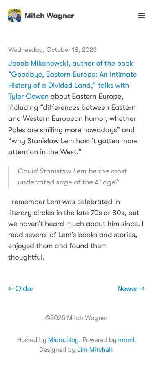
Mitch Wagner (41, 15)
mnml (126, 340)
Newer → (131, 289)
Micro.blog (63, 340)
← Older (21, 289)
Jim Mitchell (94, 349)
